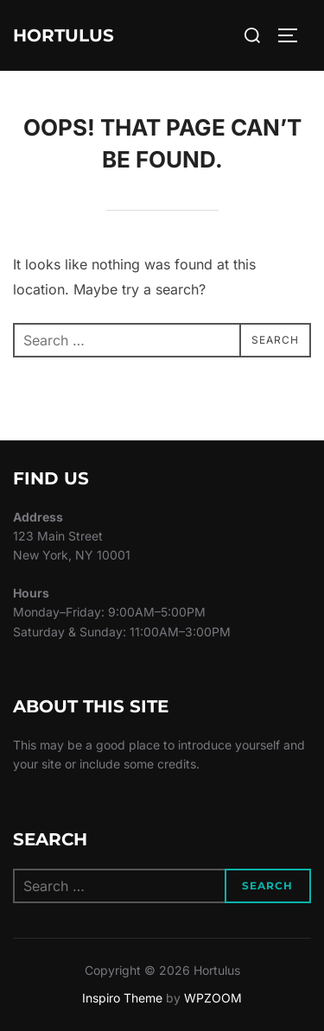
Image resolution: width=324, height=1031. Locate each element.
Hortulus (63, 35)
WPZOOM (213, 997)
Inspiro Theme (122, 997)
